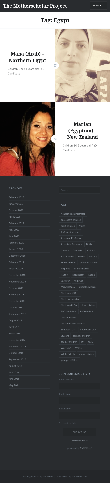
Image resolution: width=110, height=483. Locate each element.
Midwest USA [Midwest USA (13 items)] (68, 286)
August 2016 (15, 365)
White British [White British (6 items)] (68, 354)
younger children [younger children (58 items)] (69, 360)
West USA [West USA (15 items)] (66, 347)
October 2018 (16, 288)
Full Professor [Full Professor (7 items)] (68, 262)
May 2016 (14, 385)
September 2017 (17, 314)
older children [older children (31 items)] (88, 305)
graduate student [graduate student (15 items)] (89, 262)
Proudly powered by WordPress (38, 476)
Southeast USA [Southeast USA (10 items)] (68, 329)
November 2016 (17, 346)
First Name (65, 394)
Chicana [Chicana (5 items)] (91, 250)
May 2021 (14, 229)
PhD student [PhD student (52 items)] (86, 311)
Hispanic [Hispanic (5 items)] (65, 268)
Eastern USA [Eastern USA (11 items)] (67, 256)
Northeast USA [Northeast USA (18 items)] (68, 293)
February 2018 (16, 294)
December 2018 (17, 275)
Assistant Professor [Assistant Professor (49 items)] (71, 238)
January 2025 (16, 203)
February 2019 (16, 262)
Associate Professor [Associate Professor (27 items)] (71, 244)
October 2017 (16, 307)
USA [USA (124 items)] (90, 341)
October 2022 (16, 210)
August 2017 (15, 320)
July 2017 (14, 326)
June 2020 (14, 236)
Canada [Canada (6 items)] (65, 250)
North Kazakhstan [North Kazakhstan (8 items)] (70, 299)
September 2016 (17, 359)
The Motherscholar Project (35, 6)
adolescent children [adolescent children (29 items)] (71, 219)
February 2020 (16, 242)
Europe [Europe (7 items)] (81, 256)
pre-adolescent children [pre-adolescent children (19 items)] (73, 323)
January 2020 (16, 249)
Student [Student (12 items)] (65, 335)
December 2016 (17, 340)
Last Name (64, 408)
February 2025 (16, 197)
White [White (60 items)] (78, 347)
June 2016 (14, 378)
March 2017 (15, 333)
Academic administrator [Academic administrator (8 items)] (73, 213)
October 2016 (16, 352)
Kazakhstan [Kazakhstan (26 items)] (78, 274)
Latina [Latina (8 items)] (91, 274)
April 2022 (14, 216)
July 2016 (14, 372)
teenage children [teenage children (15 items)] (81, 335)
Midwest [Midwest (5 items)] (78, 280)
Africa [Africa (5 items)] (82, 225)
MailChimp (85, 448)
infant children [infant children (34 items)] (81, 268)
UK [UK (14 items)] (82, 341)
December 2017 (17, 301)
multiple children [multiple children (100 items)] (87, 286)
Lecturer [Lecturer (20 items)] (65, 280)
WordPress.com (79, 476)
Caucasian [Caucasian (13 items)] (78, 250)
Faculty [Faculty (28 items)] (93, 256)
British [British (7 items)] (89, 244)
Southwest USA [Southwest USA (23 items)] (88, 329)
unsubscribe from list (79, 441)
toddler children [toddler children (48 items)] (69, 341)
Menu (99, 5)
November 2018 (17, 281)
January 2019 (16, 268)
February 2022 (16, 223)
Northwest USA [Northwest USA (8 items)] (69, 305)
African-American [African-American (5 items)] (70, 232)
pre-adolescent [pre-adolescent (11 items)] (69, 317)
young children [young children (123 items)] (86, 354)
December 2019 (17, 255)
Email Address (67, 379)
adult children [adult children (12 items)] (68, 225)
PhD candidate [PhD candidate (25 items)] (68, 311)
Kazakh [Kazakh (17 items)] (64, 274)
